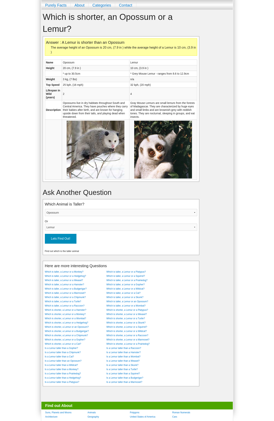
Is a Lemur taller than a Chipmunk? (63, 352)
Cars (174, 416)
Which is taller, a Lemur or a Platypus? (126, 271)
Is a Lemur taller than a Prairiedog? (63, 373)
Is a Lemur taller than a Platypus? (62, 382)
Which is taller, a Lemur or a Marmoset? (65, 293)
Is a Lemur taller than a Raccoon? (123, 348)
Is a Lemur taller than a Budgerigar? (124, 377)
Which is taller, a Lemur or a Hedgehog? (65, 276)
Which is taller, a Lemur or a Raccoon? (65, 305)
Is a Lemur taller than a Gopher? (61, 348)
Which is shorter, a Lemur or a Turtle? (125, 318)
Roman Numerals (181, 412)
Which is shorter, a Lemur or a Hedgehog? (66, 322)
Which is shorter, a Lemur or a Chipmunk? (66, 335)
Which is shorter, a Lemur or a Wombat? (65, 318)
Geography (93, 416)
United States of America (142, 416)
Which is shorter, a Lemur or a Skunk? (126, 322)
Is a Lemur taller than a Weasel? (123, 361)
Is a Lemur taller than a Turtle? (122, 369)
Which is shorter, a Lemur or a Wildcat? (126, 331)
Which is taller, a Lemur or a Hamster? (64, 284)
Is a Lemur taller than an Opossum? (63, 361)
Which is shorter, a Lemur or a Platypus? (127, 310)
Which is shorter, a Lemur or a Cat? (63, 344)
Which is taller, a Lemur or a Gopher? (125, 284)
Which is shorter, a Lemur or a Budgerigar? (67, 331)
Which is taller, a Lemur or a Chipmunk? (65, 297)
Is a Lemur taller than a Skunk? (122, 365)
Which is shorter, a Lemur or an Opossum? (67, 327)
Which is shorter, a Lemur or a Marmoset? (127, 339)
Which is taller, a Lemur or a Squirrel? (125, 276)
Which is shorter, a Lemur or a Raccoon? (127, 335)
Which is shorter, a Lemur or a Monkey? (65, 314)
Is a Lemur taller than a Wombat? (123, 356)
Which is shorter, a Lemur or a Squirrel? (126, 327)
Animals (92, 412)
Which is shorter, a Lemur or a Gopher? (65, 339)
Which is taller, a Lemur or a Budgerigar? (66, 288)
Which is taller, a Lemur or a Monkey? (64, 271)
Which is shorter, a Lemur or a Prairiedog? (128, 344)
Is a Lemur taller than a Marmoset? (124, 382)
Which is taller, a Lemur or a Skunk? (124, 297)
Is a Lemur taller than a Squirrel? (123, 373)
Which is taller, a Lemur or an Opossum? (127, 301)
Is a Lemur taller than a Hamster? (123, 352)
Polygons (134, 412)
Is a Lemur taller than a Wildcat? (61, 365)
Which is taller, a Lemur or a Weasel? (64, 280)
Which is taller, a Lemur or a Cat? (123, 293)
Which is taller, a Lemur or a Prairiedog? (126, 280)
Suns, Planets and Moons (58, 412)
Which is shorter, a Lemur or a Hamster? (65, 310)
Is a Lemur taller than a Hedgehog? (63, 377)
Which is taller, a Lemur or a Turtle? (63, 301)
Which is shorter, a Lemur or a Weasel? (126, 314)
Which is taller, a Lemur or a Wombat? (126, 305)
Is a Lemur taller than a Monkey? (62, 369)
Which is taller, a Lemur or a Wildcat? (125, 288)
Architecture (51, 416)
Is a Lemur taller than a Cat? (59, 356)
